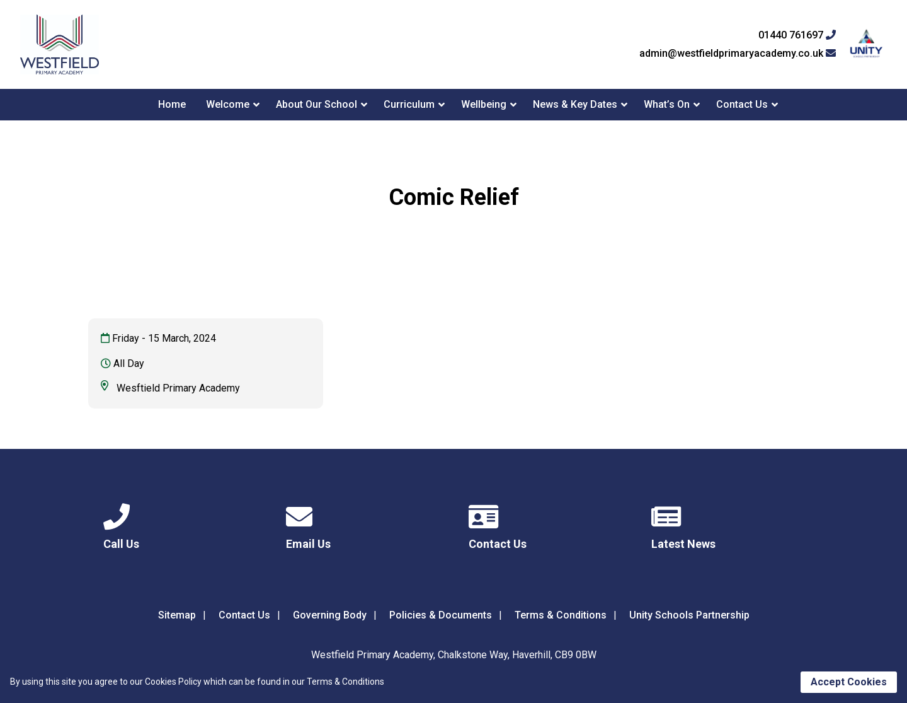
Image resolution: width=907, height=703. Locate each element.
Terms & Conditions (561, 615)
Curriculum (409, 104)
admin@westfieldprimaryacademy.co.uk (737, 53)
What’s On (667, 104)
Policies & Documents (440, 615)
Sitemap (177, 615)
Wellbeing (483, 104)
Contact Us (742, 104)
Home (172, 104)
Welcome (227, 104)
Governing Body (330, 615)
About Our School (316, 104)
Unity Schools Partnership (689, 615)
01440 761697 (797, 35)
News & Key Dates (575, 104)
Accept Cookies (849, 682)
